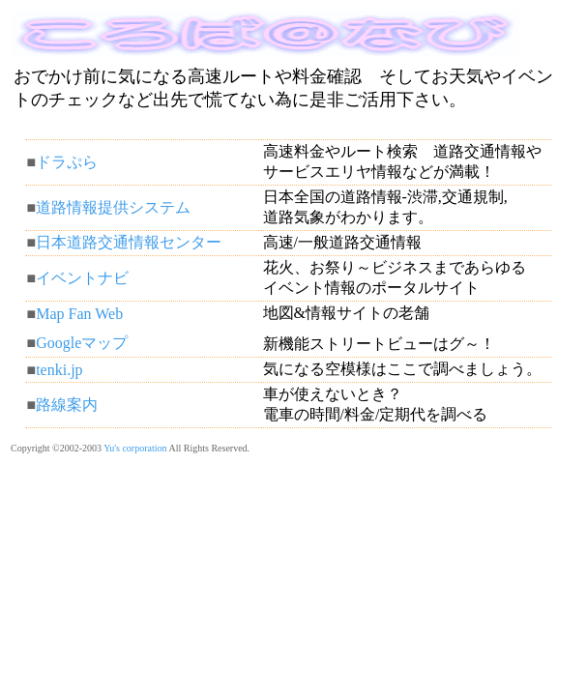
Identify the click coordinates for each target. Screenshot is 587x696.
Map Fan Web (79, 313)
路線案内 (67, 404)
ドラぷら (67, 162)
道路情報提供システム (113, 207)
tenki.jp (59, 370)
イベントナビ (82, 278)
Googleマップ (82, 342)
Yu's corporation (134, 448)
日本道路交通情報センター (128, 242)
